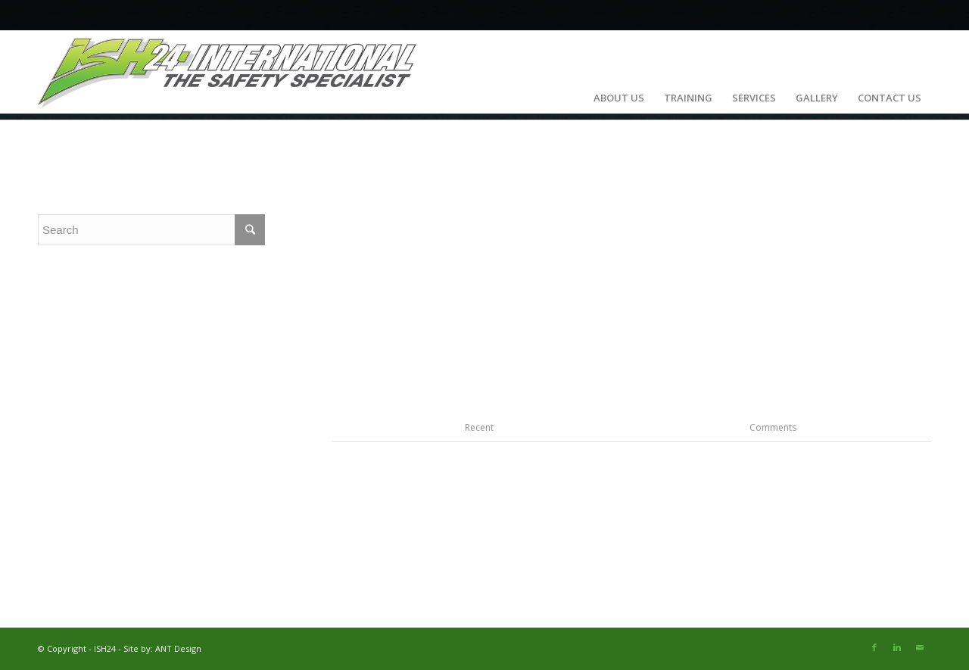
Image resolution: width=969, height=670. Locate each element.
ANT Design (178, 648)
